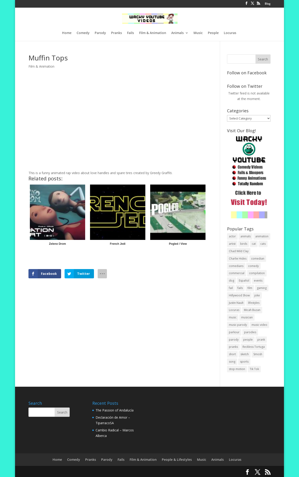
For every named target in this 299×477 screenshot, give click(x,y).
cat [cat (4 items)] (254, 244)
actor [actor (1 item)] (232, 236)
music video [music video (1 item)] (259, 325)
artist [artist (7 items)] (232, 244)
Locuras (230, 33)
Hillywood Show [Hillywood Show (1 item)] (239, 295)
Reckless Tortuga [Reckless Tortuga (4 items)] (254, 347)
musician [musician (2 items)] (247, 317)
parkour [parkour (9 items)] (234, 332)
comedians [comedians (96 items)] (236, 266)
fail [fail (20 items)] (231, 288)
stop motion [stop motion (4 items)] (237, 369)
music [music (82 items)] (233, 317)
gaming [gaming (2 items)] (262, 288)
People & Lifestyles (177, 459)
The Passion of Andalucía (115, 410)
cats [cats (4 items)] (263, 244)
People (213, 33)
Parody (100, 33)
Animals (177, 33)
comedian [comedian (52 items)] (257, 258)
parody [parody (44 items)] (234, 340)
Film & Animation (152, 33)
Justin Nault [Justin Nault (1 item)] (236, 303)
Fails (130, 33)
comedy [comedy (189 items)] (253, 266)
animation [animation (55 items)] (261, 236)
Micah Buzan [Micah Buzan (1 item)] (252, 310)
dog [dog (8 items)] (231, 280)
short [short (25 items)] (232, 354)
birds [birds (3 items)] (243, 244)
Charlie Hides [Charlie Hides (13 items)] (237, 258)
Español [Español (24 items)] (244, 280)
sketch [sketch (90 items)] (244, 354)
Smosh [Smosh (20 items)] (257, 354)
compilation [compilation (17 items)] (257, 273)
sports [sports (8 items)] (244, 362)
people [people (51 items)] (248, 340)
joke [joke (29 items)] (257, 295)
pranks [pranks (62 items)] (233, 347)
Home (67, 33)
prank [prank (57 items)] (261, 340)
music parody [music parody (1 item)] (238, 325)
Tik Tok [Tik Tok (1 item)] (254, 369)
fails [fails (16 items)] (240, 288)
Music (198, 33)
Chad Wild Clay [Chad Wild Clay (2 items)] (239, 251)
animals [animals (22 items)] (245, 236)
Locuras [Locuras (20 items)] (234, 310)
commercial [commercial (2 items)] (236, 273)
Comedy (83, 33)
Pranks (116, 33)
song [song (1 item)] (232, 362)
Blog (268, 4)
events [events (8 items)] (258, 280)
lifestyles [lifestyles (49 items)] (253, 303)
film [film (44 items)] (249, 288)
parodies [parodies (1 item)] (250, 332)
